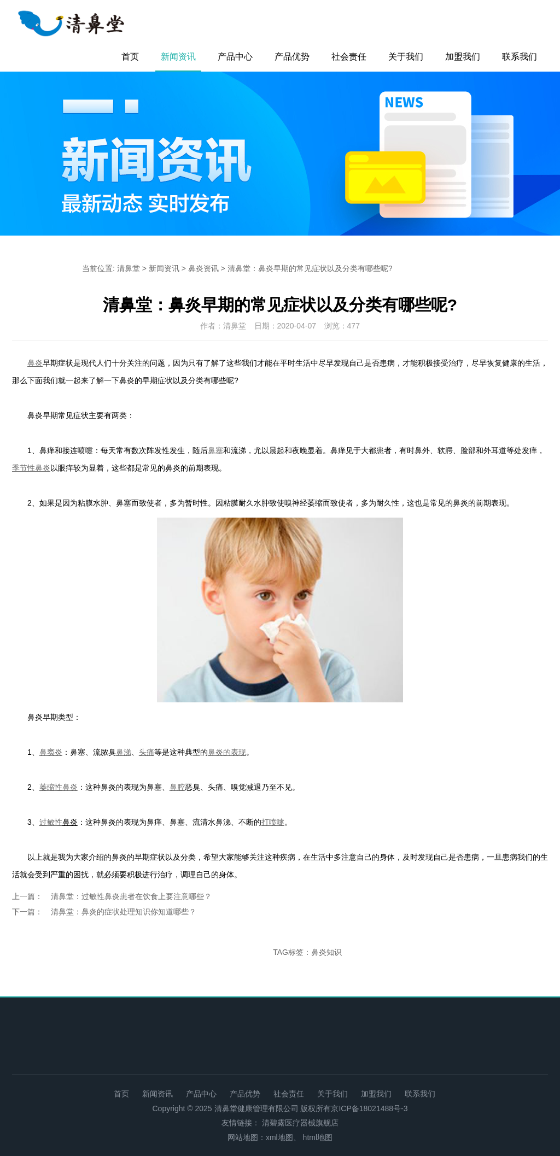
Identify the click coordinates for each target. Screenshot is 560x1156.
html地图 (317, 1137)
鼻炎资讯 (203, 268)
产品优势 (292, 56)
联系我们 (519, 56)
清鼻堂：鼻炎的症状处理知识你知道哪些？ (123, 911)
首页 (130, 56)
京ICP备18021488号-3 (369, 1108)
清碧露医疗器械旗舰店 (300, 1122)
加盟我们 (462, 56)
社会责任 (348, 56)
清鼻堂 (128, 268)
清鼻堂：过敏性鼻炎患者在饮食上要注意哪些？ (131, 896)
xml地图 (279, 1137)
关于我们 (405, 56)
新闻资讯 (178, 56)
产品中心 (235, 56)
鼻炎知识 (326, 952)
